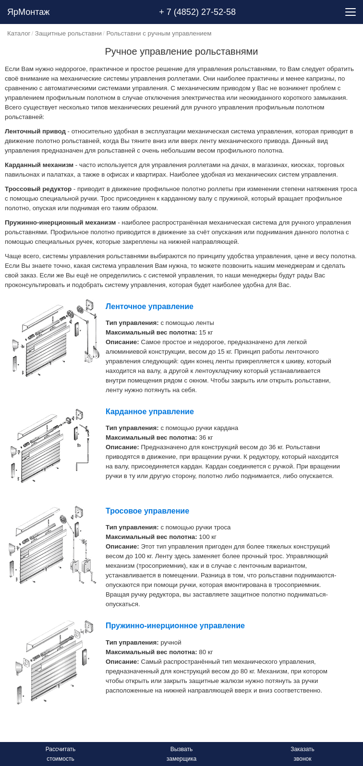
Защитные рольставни (68, 33)
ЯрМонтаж (28, 12)
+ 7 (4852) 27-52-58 (197, 12)
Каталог (18, 33)
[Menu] (350, 12)
